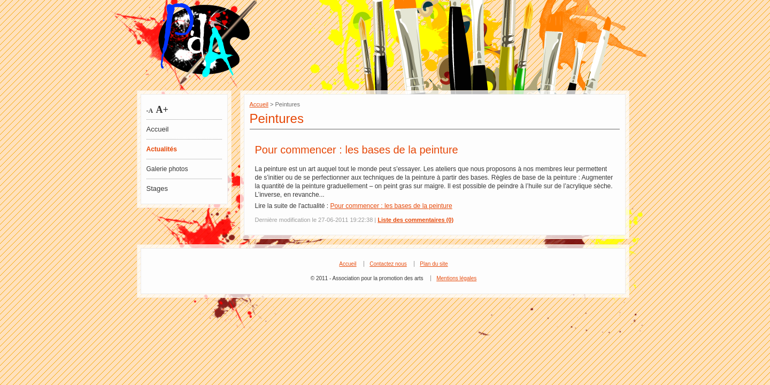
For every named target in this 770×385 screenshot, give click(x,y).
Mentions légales (456, 278)
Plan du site (434, 264)
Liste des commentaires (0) (415, 220)
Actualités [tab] (162, 149)
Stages (157, 188)
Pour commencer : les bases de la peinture (356, 150)
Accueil (158, 129)
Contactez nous (388, 264)
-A (150, 110)
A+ (161, 109)
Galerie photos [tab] (167, 169)
